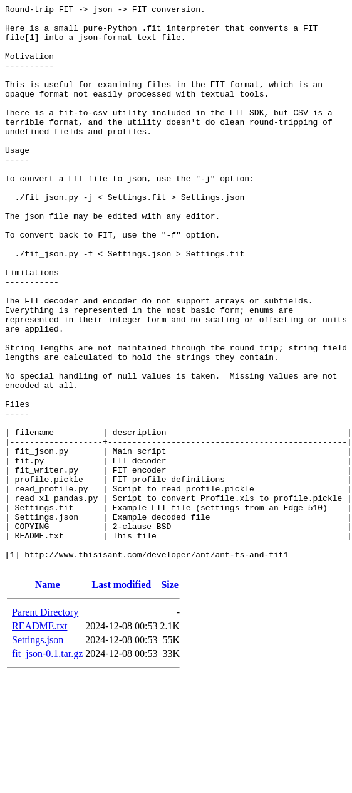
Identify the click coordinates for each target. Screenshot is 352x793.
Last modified (122, 697)
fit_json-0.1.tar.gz (47, 766)
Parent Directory (45, 725)
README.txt (39, 738)
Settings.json (37, 752)
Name (47, 697)
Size (170, 697)
